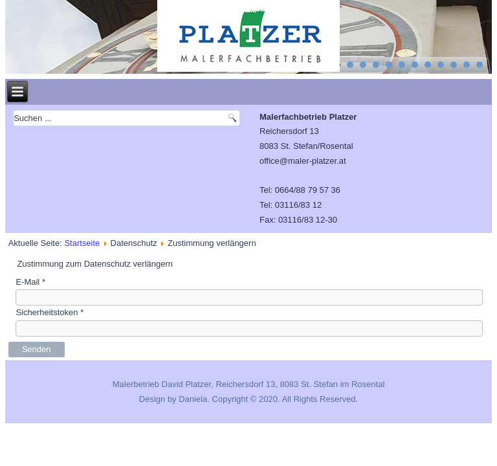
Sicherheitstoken (49, 312)
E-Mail (30, 282)
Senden (36, 349)
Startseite (82, 243)
